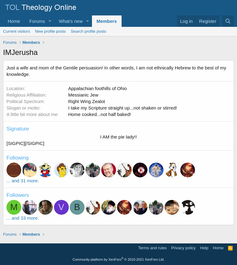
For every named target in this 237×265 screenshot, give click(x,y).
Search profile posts (88, 31)
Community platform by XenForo (118, 259)
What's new (71, 21)
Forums (37, 21)
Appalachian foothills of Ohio (97, 88)
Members (107, 21)
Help (204, 248)
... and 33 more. (22, 218)
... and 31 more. (22, 180)
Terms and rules (152, 248)
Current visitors (16, 31)
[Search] (228, 21)
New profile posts (50, 31)
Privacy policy (183, 248)
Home (14, 21)
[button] (50, 21)
